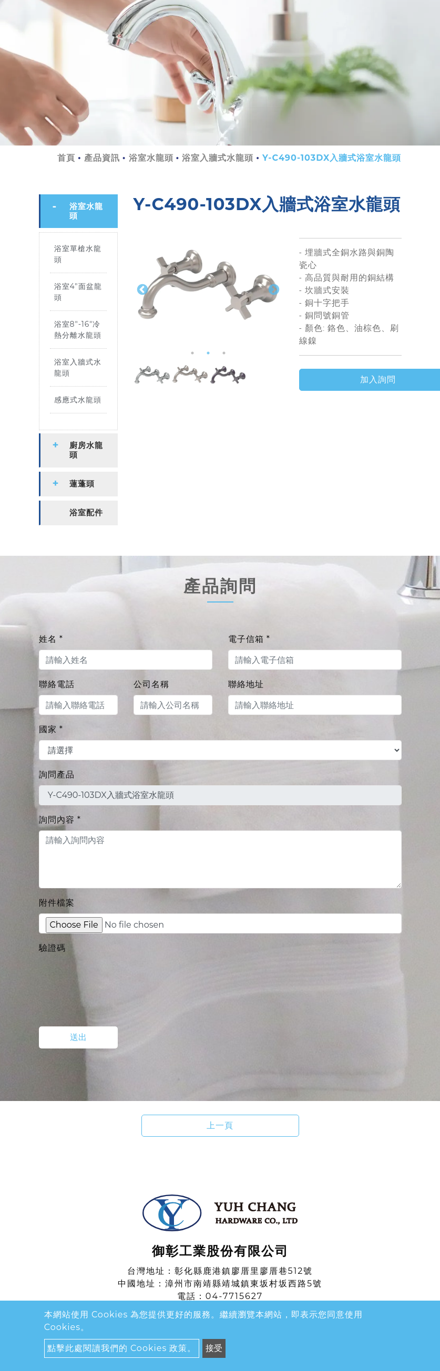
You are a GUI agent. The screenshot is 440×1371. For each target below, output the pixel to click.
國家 (51, 729)
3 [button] (224, 353)
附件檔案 (57, 903)
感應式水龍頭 (77, 399)
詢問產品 (57, 775)
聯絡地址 (246, 684)
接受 (214, 1348)
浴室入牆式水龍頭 (217, 158)
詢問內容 (60, 820)
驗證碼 (52, 948)
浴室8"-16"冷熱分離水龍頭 (77, 329)
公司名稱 (151, 684)
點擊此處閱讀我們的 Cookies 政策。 (122, 1348)
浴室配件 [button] (86, 512)
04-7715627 (234, 1296)
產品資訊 (102, 158)
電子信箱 (249, 639)
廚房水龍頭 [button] (86, 450)
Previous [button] (141, 289)
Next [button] (273, 289)
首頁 (66, 158)
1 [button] (192, 353)
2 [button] (208, 353)
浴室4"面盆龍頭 (78, 292)
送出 (78, 1037)
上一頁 (220, 1125)
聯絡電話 (57, 684)
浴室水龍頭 (151, 158)
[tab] (78, 211)
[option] (208, 289)
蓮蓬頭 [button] (82, 484)
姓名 (51, 639)
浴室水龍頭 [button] (86, 211)
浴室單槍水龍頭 (77, 254)
